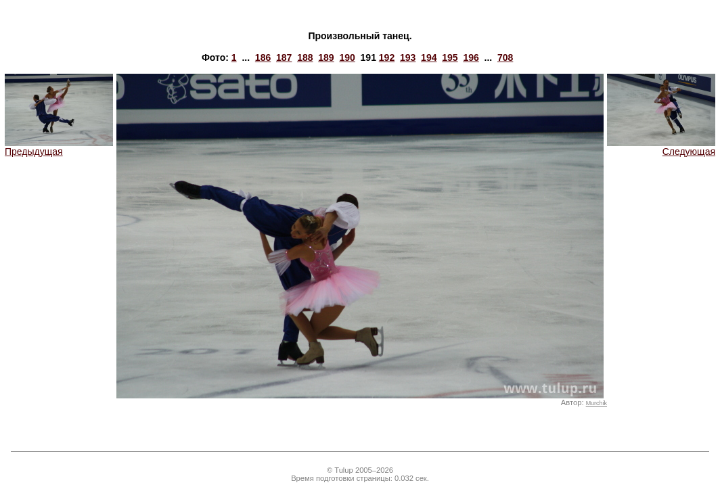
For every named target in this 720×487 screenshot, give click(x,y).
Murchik (596, 403)
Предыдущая (59, 147)
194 (428, 57)
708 (505, 57)
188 (305, 57)
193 (407, 57)
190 (347, 57)
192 (387, 57)
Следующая (661, 147)
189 (326, 57)
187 (284, 57)
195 (449, 57)
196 (470, 57)
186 (263, 57)
